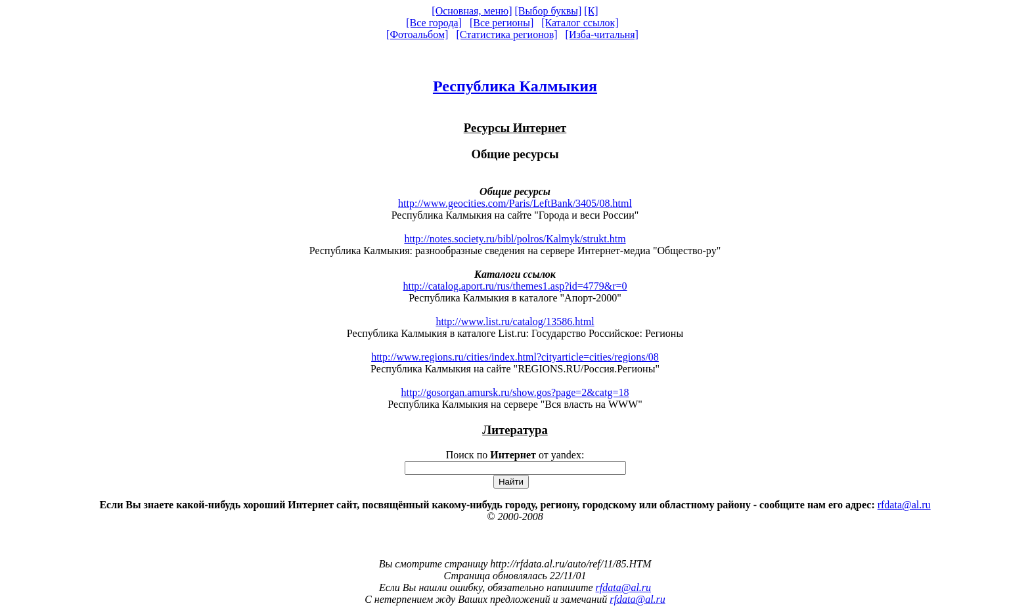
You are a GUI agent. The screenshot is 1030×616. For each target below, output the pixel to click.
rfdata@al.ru (904, 504)
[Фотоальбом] (417, 34)
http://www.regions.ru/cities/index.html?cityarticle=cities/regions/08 (515, 357)
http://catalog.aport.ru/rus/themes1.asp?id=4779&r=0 (515, 286)
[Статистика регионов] (506, 34)
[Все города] (434, 22)
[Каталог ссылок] (580, 22)
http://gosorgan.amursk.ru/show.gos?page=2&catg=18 (515, 392)
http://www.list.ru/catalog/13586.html (515, 321)
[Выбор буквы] (548, 10)
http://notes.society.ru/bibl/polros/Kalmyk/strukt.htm (514, 238)
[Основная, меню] (472, 10)
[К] (591, 10)
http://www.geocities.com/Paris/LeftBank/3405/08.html (515, 203)
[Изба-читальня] (602, 34)
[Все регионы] (501, 22)
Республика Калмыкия (515, 86)
